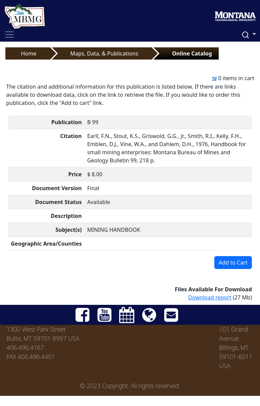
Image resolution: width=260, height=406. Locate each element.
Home (29, 53)
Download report (210, 297)
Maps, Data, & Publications (104, 53)
